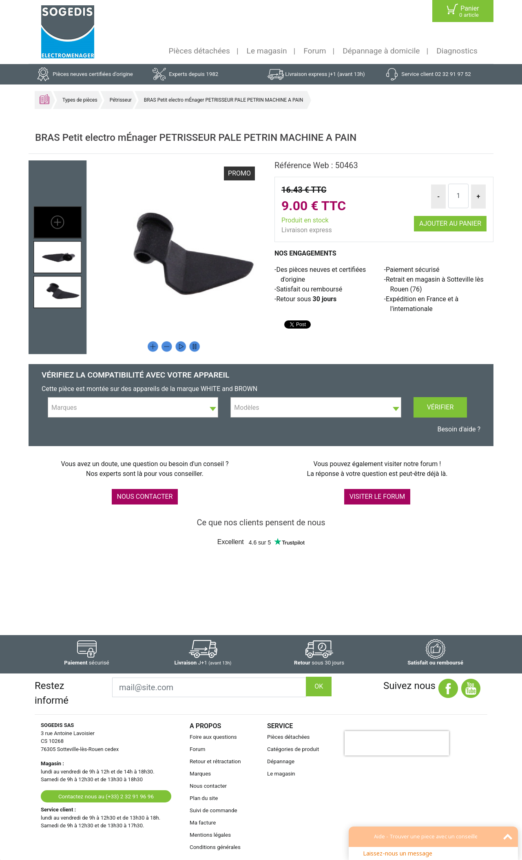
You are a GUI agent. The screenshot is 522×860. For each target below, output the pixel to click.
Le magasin (267, 51)
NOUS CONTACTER (145, 496)
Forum (314, 51)
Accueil (44, 99)
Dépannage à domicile (381, 51)
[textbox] (133, 408)
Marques (200, 774)
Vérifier (440, 407)
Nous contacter (208, 786)
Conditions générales (215, 847)
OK (318, 686)
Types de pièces (79, 100)
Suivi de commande (213, 810)
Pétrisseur (121, 100)
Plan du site (204, 798)
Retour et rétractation (215, 761)
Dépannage (280, 761)
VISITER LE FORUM (377, 496)
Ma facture (203, 823)
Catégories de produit (293, 749)
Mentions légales (210, 835)
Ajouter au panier (450, 223)
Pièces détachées (199, 51)
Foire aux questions (213, 737)
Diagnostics (457, 51)
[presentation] (397, 743)
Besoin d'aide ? (458, 429)
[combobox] (133, 407)
